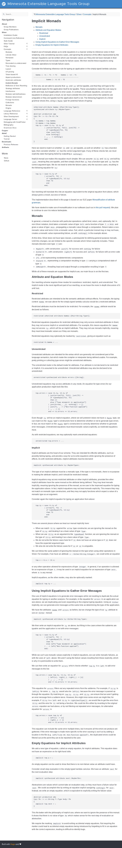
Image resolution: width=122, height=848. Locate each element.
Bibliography (8, 125)
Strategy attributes (13, 88)
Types (8, 60)
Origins (8, 108)
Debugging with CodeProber (15, 122)
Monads (9, 105)
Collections (10, 102)
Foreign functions (12, 100)
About (4, 24)
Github (6, 161)
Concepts (7, 49)
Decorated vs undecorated (16, 63)
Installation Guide (10, 35)
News (6, 158)
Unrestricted (44, 36)
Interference (10, 91)
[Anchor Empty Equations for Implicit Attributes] (87, 743)
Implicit (42, 39)
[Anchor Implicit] (41, 447)
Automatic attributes (13, 80)
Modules (9, 52)
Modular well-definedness (15, 94)
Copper (5, 130)
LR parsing (10, 71)
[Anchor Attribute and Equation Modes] (75, 276)
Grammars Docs (10, 128)
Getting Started (10, 136)
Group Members (10, 27)
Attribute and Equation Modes (48, 30)
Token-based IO (12, 74)
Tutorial (7, 139)
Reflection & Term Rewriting (16, 86)
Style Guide (8, 41)
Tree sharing (10, 66)
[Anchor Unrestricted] (47, 349)
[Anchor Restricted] (45, 293)
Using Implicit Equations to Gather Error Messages (57, 42)
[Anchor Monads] (44, 215)
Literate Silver (11, 55)
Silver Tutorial (9, 44)
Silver (4, 32)
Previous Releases (11, 144)
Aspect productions (13, 77)
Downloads (6, 142)
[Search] (15, 14)
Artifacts (5, 147)
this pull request (102, 207)
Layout (8, 69)
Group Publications (11, 29)
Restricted (43, 33)
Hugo (12, 844)
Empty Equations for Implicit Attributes (52, 45)
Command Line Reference (14, 38)
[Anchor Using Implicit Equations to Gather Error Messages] (103, 590)
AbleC (4, 133)
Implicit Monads (12, 83)
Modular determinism (14, 97)
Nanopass (9, 58)
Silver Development (11, 116)
